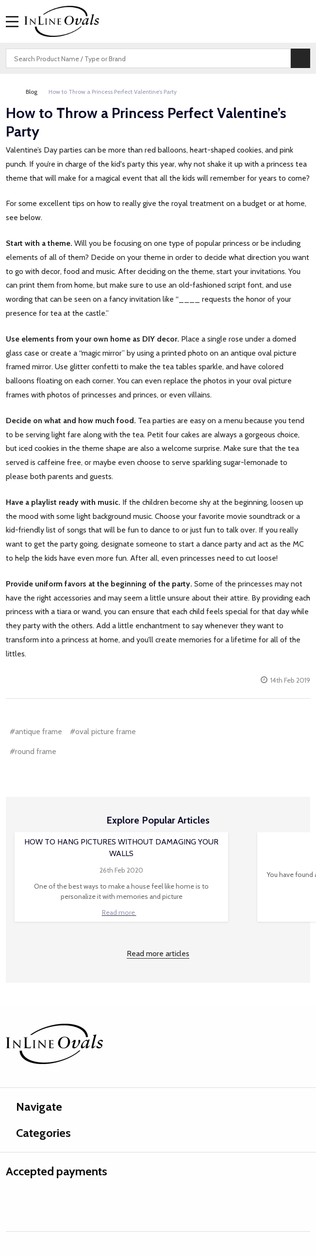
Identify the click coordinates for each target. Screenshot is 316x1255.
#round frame (33, 751)
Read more (121, 912)
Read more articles (158, 953)
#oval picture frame (103, 731)
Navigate (34, 1107)
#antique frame (36, 731)
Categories (38, 1133)
